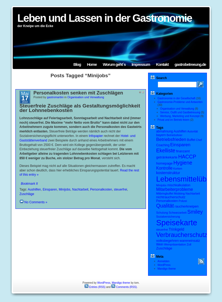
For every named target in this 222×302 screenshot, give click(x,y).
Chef (199, 139)
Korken (177, 168)
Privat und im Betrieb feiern (174, 119)
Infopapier (96, 136)
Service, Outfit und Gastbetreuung (180, 112)
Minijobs (64, 189)
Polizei (183, 200)
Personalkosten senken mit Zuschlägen (78, 93)
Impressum (141, 64)
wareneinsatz (190, 241)
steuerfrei (120, 189)
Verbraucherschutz (181, 234)
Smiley (195, 212)
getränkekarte (166, 157)
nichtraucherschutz (170, 197)
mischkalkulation (178, 185)
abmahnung (164, 131)
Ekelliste (165, 150)
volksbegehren (167, 241)
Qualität (165, 206)
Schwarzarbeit (178, 212)
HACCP (187, 156)
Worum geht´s (114, 64)
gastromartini (55, 97)
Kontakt (162, 64)
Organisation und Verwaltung (85, 97)
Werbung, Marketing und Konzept (180, 116)
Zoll (189, 244)
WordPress (164, 265)
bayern (161, 135)
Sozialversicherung (168, 216)
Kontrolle (164, 168)
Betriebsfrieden (171, 139)
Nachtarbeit (80, 189)
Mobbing (179, 193)
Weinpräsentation (175, 244)
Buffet (191, 140)
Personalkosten (101, 189)
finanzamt (183, 151)
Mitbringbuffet (164, 193)
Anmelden (164, 261)
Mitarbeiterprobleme (174, 189)
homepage (164, 163)
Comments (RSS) (124, 287)
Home (92, 64)
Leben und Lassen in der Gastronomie (104, 18)
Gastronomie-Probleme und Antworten (180, 102)
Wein (159, 244)
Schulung (162, 212)
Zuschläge (27, 194)
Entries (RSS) (95, 287)
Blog (77, 64)
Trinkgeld (176, 229)
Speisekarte (176, 222)
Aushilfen (34, 189)
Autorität (192, 131)
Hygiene (182, 163)
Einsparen (50, 189)
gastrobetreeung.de (190, 64)
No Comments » (35, 202)
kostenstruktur (168, 173)
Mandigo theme (167, 268)
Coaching (163, 145)
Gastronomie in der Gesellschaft (177, 98)
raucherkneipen (187, 206)
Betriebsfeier (175, 135)
